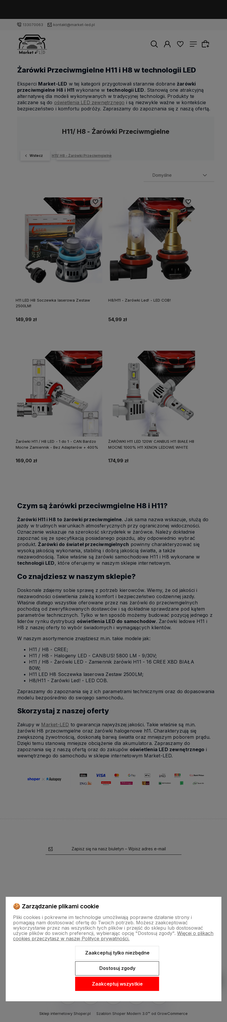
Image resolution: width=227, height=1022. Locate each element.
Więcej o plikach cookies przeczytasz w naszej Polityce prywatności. (113, 935)
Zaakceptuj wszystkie (117, 984)
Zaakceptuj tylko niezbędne (117, 953)
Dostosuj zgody (117, 968)
